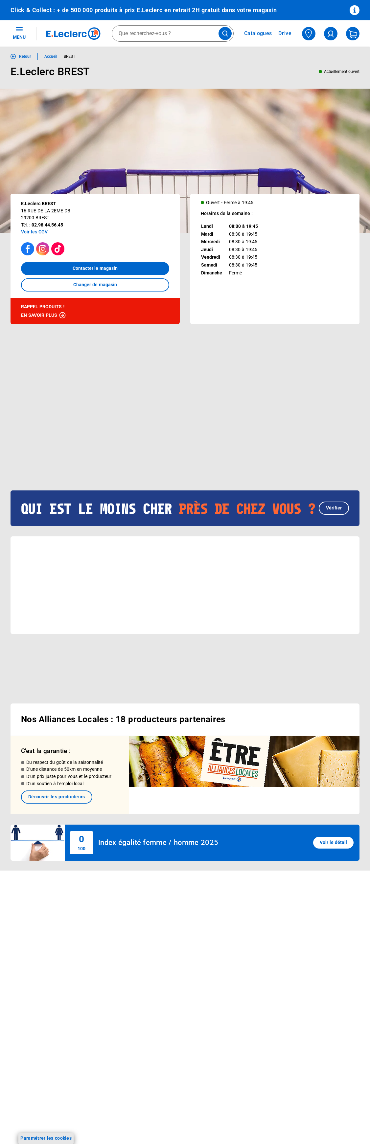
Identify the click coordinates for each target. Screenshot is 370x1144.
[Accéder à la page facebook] (27, 248)
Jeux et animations (31, 935)
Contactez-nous (237, 940)
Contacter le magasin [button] (95, 268)
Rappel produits (307, 1054)
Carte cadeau (94, 940)
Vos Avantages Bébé (33, 926)
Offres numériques (100, 983)
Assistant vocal (96, 949)
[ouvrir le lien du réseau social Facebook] (49, 1126)
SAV (224, 932)
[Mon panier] (352, 33)
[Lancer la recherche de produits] (225, 33)
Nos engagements (169, 943)
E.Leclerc (103, 992)
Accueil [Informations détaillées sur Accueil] (50, 56)
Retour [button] (25, 56)
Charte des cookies (310, 969)
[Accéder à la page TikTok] (57, 248)
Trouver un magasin (171, 1003)
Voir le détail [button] (333, 817)
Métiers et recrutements (175, 960)
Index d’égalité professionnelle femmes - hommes (315, 1071)
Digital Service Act (309, 1045)
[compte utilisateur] (330, 33)
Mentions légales (308, 926)
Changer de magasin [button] (95, 284)
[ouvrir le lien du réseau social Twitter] (90, 1126)
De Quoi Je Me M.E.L (172, 969)
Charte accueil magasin (105, 1017)
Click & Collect (95, 898)
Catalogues (23, 909)
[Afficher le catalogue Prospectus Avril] (41, 413)
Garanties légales (308, 1020)
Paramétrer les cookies (46, 1138)
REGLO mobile (95, 923)
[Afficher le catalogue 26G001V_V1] (161, 413)
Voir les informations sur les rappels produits (176, 855)
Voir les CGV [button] (34, 231)
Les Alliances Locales (173, 952)
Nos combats (164, 935)
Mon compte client (240, 898)
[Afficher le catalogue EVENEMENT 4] (101, 413)
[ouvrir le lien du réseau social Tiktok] (76, 1126)
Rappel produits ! (43, 311)
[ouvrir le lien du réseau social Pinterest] (103, 1126)
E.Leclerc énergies (99, 906)
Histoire (158, 909)
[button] (185, 487)
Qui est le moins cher (172, 977)
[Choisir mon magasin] (308, 33)
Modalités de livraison (313, 977)
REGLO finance (96, 915)
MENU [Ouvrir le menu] (19, 33)
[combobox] (173, 33)
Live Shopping (26, 943)
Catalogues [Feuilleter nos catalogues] (258, 33)
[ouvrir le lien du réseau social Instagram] (62, 1126)
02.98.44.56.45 (47, 224)
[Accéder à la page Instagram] (42, 248)
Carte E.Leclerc (27, 917)
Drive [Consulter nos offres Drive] (285, 33)
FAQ (224, 923)
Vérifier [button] (334, 486)
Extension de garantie (103, 932)
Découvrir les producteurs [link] (56, 771)
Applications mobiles (102, 958)
